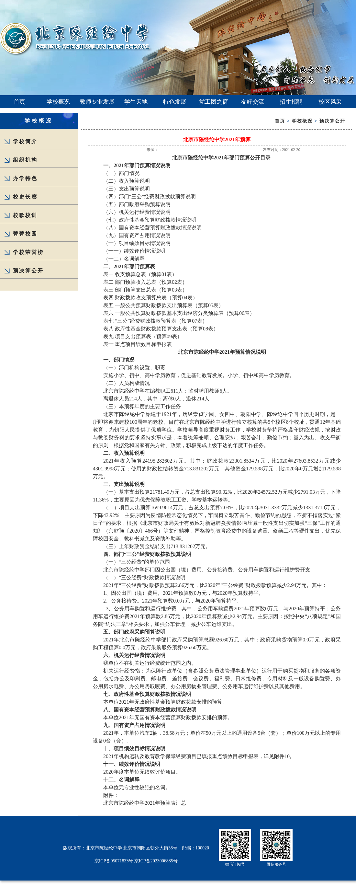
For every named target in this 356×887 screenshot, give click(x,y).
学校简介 (25, 141)
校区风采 (330, 101)
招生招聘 (291, 101)
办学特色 (25, 178)
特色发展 (174, 101)
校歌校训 (25, 215)
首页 (19, 101)
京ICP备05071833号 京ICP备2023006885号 (136, 860)
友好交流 (252, 101)
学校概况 (58, 101)
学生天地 (136, 101)
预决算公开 (28, 270)
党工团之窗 (213, 101)
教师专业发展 (97, 101)
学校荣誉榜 (28, 252)
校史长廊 (25, 197)
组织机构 (25, 160)
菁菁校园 (25, 233)
